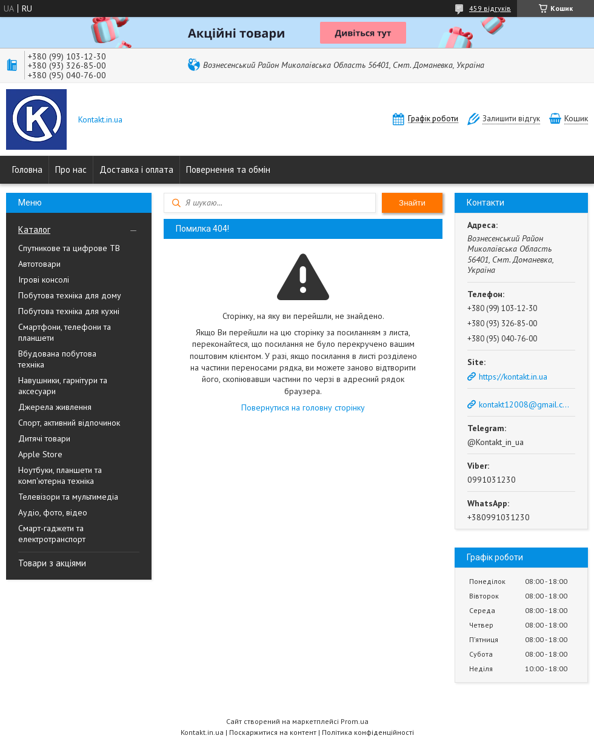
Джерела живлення (55, 406)
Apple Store (40, 454)
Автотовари (39, 263)
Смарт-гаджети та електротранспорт (51, 534)
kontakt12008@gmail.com (526, 404)
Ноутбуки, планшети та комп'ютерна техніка (60, 475)
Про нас (71, 169)
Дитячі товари (44, 438)
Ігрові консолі (43, 279)
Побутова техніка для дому (69, 295)
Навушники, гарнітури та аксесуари (62, 386)
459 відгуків (490, 8)
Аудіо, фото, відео (52, 512)
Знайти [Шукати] (412, 202)
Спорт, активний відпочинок (69, 422)
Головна (27, 169)
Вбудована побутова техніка (57, 359)
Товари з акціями (52, 563)
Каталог (34, 229)
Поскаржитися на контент (272, 732)
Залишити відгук (511, 118)
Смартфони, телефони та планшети (64, 332)
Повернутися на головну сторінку (303, 407)
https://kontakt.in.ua (513, 376)
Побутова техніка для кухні (68, 311)
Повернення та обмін (228, 169)
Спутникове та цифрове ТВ (69, 248)
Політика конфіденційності (368, 732)
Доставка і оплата (136, 169)
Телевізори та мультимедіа (68, 496)
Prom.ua (355, 721)
